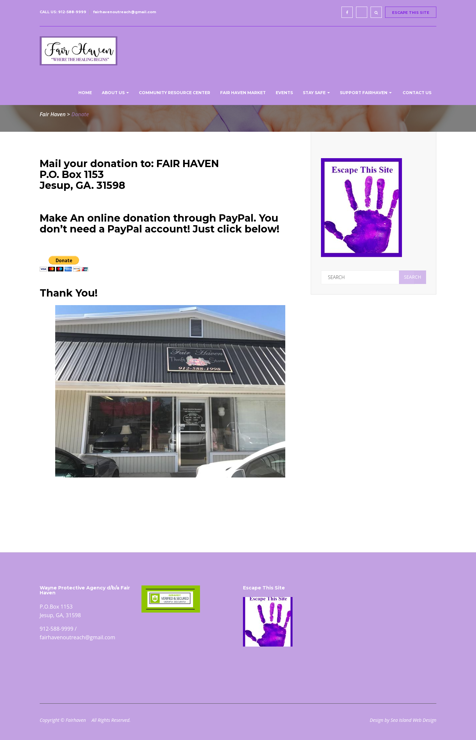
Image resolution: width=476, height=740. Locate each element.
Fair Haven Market (243, 92)
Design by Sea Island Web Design (403, 720)
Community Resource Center (174, 92)
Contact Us (416, 92)
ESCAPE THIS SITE (410, 12)
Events (284, 92)
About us (115, 92)
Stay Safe (316, 92)
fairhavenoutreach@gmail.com (124, 12)
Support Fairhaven (366, 92)
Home (84, 92)
